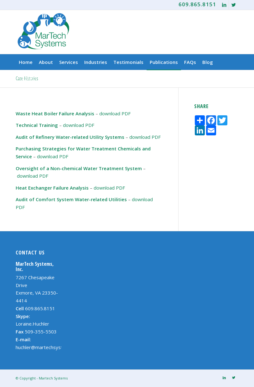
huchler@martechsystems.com (49, 347)
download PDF (115, 113)
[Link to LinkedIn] (224, 4)
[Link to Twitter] (233, 4)
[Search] (234, 78)
